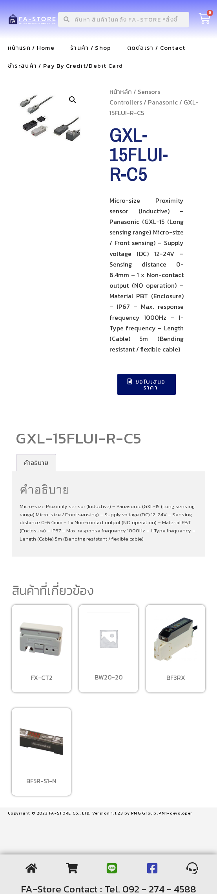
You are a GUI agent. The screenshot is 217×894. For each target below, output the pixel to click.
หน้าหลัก (120, 91)
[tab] (36, 462)
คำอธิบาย (36, 462)
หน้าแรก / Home (31, 47)
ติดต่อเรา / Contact (156, 47)
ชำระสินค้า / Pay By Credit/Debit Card (65, 65)
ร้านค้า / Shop (90, 47)
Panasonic (163, 102)
